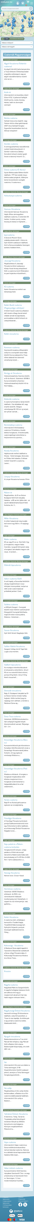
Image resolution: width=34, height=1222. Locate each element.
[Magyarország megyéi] (17, 46)
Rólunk (20, 1197)
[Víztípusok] (17, 42)
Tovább (26, 84)
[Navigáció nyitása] (31, 3)
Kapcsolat (21, 1199)
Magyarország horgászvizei (16, 38)
